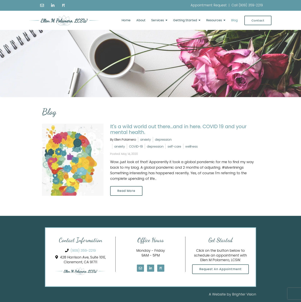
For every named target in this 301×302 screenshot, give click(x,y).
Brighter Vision (244, 294)
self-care (174, 146)
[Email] (42, 5)
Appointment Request (209, 5)
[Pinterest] (63, 5)
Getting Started (185, 20)
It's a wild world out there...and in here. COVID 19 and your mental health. (178, 129)
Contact (258, 20)
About (141, 20)
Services (157, 20)
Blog (234, 20)
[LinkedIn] (53, 5)
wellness (191, 146)
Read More (126, 191)
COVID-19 (136, 146)
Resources (214, 20)
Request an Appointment (220, 269)
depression (163, 139)
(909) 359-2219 (251, 5)
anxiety (145, 139)
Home (126, 20)
